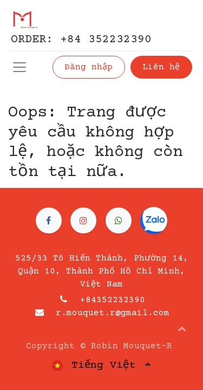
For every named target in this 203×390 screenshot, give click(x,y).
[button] (182, 328)
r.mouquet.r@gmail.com (112, 313)
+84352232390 (112, 300)
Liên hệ (161, 67)
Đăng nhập (88, 67)
